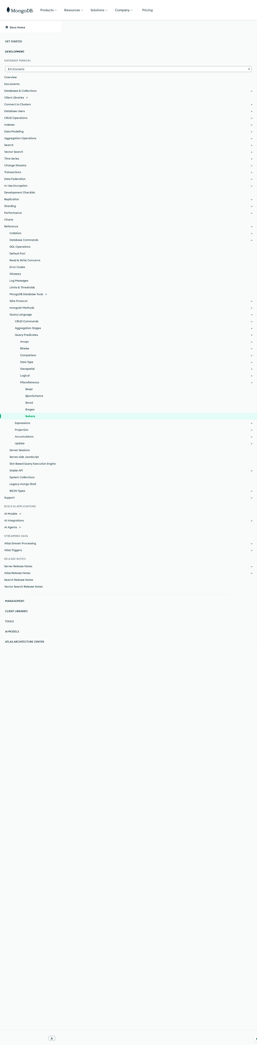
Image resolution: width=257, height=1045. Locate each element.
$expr (29, 389)
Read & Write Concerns (25, 260)
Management (14, 601)
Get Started (235, 10)
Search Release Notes (18, 579)
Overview (10, 77)
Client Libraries (16, 611)
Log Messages (19, 280)
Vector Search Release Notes (23, 586)
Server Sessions (20, 450)
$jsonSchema (34, 395)
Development (14, 51)
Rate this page (223, 50)
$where (30, 416)
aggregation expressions (158, 316)
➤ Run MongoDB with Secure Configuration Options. (131, 737)
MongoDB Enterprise (100, 202)
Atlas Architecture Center (24, 641)
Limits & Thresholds (22, 287)
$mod (29, 402)
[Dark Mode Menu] (247, 27)
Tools (9, 621)
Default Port (17, 253)
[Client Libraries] (30, 97)
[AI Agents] (30, 527)
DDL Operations (20, 246)
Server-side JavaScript (24, 457)
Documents (12, 84)
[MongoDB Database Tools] (30, 294)
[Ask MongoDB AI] (229, 27)
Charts (8, 219)
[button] (30, 69)
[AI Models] (30, 513)
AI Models (12, 631)
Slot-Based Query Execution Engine (33, 463)
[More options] (195, 55)
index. (163, 667)
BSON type (156, 270)
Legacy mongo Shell (23, 484)
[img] (216, 58)
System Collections (22, 477)
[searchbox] (139, 27)
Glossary (15, 273)
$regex (30, 409)
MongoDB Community (101, 215)
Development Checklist (19, 192)
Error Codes (17, 267)
